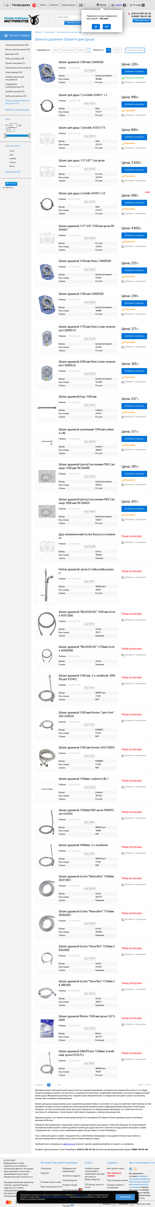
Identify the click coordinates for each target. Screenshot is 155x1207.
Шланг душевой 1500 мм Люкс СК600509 (85, 261)
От (6, 125)
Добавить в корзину (134, 71)
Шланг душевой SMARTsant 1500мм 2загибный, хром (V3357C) (86, 1053)
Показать (11, 184)
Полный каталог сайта (51, 1182)
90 (119, 50)
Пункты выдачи (68, 5)
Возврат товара (70, 1185)
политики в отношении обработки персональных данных (139, 1179)
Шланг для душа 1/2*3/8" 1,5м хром (82, 160)
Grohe (11, 151)
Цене (56, 50)
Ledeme (12, 162)
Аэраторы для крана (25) (16, 45)
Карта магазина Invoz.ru (51, 1187)
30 (108, 50)
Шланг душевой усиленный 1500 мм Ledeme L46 (86, 431)
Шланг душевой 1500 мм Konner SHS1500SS (87, 747)
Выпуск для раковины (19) (17, 49)
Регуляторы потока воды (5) (18, 68)
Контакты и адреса (71, 1176)
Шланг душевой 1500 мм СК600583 (81, 294)
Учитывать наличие (135, 50)
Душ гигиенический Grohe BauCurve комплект (87, 536)
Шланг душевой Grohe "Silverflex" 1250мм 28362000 (87, 948)
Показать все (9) (12, 172)
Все (59, 1085)
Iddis (11, 155)
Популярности (68, 50)
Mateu (11, 166)
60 (114, 50)
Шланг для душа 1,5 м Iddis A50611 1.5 (83, 95)
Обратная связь (141, 20)
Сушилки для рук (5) (14, 91)
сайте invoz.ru (69, 1144)
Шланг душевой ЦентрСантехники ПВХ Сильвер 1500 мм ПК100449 (87, 466)
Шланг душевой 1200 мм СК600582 (81, 62)
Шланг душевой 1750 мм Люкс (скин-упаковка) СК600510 (87, 328)
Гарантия (45, 1173)
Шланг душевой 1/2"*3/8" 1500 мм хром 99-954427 (87, 228)
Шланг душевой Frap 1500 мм (77, 396)
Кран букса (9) (11, 54)
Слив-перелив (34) (13, 72)
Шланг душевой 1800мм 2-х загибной (83, 845)
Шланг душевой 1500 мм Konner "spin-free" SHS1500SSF (87, 714)
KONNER (12, 159)
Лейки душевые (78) (14, 59)
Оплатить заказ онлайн (77, 23)
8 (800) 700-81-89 (141, 16)
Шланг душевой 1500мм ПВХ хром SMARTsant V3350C (86, 812)
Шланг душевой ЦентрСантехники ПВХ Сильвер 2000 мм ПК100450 (87, 501)
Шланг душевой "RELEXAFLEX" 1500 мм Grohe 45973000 (87, 614)
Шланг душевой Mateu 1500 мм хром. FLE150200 (87, 1018)
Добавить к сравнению (133, 82)
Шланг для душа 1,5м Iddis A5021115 (82, 127)
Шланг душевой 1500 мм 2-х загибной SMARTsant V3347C (87, 677)
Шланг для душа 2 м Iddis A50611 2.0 (82, 193)
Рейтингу (81, 50)
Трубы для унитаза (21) (16, 96)
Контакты (54, 5)
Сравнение (123, 1204)
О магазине (46, 1168)
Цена (7, 119)
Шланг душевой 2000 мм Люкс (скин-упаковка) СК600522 (87, 363)
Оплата (43, 5)
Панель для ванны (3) (15, 63)
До (20, 125)
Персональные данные (117, 1180)
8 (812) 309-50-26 (141, 13)
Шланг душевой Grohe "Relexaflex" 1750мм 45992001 (86, 913)
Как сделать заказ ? (116, 1168)
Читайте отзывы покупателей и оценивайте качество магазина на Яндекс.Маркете (95, 1174)
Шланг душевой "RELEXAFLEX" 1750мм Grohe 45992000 (87, 649)
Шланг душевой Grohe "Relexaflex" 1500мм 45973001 (86, 878)
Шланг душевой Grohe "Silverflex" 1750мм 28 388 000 (87, 983)
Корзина (118, 5)
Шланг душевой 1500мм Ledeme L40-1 (84, 779)
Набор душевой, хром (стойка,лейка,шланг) (86, 571)
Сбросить (8, 188)
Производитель (12, 146)
